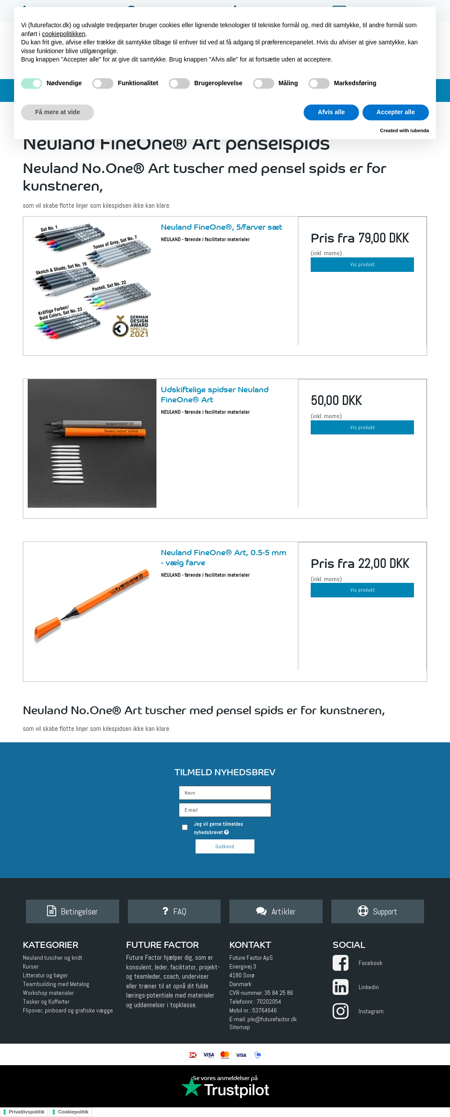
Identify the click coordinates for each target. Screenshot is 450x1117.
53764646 (264, 1010)
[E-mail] (225, 809)
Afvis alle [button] (331, 112)
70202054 (269, 1001)
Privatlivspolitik (26, 1111)
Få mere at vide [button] (57, 112)
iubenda (419, 130)
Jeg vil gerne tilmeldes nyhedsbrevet (231, 827)
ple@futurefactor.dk (272, 1019)
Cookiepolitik (73, 1111)
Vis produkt (362, 264)
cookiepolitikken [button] (63, 33)
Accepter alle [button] (396, 112)
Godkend (224, 846)
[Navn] (225, 792)
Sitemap (239, 1027)
